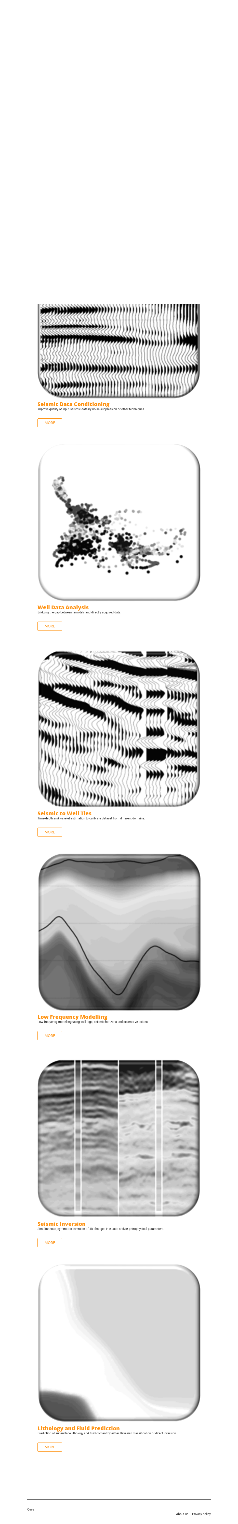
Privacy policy (201, 1514)
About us (182, 1514)
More (50, 626)
